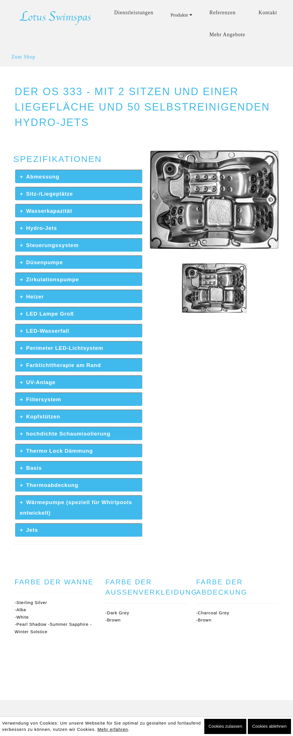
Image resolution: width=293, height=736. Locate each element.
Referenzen (222, 12)
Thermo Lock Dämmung (59, 451)
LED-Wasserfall (47, 331)
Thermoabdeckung (52, 485)
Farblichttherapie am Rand (63, 365)
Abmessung (42, 177)
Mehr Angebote (227, 34)
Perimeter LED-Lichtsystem (64, 348)
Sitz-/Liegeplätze (49, 194)
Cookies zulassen (225, 726)
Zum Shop (23, 57)
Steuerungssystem (52, 245)
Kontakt (268, 12)
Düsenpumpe (44, 262)
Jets (32, 530)
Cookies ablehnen (269, 726)
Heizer (35, 297)
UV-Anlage (41, 382)
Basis (34, 468)
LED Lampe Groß (50, 314)
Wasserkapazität (49, 211)
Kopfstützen (43, 417)
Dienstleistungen (133, 12)
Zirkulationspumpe (52, 279)
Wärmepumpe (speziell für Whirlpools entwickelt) (76, 507)
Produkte (181, 15)
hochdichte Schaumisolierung (68, 434)
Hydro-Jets (41, 228)
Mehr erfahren (112, 729)
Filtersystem (43, 399)
